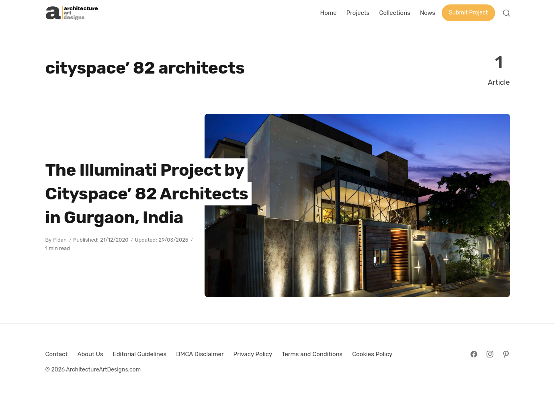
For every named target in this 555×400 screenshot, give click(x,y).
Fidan (60, 240)
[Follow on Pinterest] (506, 354)
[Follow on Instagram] (490, 354)
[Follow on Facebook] (474, 354)
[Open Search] (506, 13)
